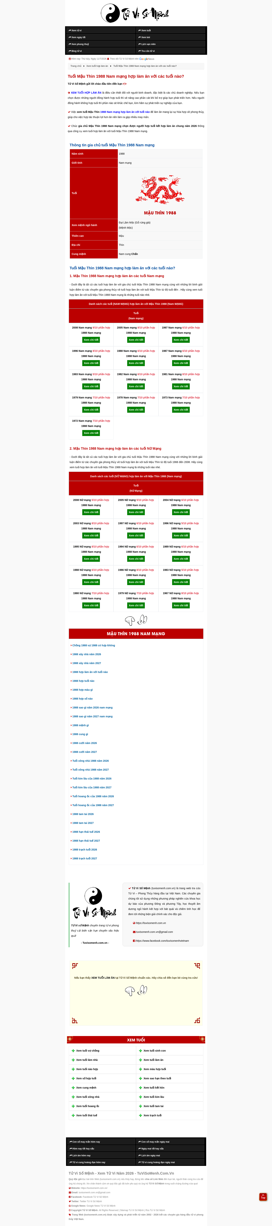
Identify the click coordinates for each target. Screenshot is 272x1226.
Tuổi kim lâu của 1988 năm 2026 (91, 778)
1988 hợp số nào (82, 698)
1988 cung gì (79, 734)
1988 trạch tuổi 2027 (84, 858)
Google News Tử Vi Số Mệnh (101, 1206)
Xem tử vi (75, 30)
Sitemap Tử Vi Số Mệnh (132, 1210)
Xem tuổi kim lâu (154, 1096)
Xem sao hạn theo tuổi (157, 1078)
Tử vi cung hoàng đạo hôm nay (87, 1162)
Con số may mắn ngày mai (153, 1141)
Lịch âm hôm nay (80, 1155)
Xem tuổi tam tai (154, 1106)
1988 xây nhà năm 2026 (86, 654)
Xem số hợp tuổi (86, 1078)
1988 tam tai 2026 (82, 814)
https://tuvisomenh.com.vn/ (94, 1188)
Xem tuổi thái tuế (86, 1115)
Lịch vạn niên (147, 44)
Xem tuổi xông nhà (87, 1096)
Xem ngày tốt (77, 37)
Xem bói (144, 37)
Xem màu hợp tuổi (155, 1069)
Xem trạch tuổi (153, 1115)
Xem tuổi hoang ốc (87, 1106)
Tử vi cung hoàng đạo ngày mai (156, 1162)
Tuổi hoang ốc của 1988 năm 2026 (92, 796)
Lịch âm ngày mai (149, 1155)
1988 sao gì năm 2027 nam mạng (92, 716)
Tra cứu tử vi (146, 51)
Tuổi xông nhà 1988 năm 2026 (90, 760)
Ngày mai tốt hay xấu (150, 1148)
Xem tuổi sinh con (155, 1050)
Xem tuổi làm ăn (153, 1059)
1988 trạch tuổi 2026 (84, 849)
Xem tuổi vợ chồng (87, 1050)
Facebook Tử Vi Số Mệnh (95, 1197)
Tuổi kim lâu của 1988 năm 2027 (91, 787)
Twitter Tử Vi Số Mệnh (91, 1201)
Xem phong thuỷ (79, 44)
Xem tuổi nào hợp (87, 1069)
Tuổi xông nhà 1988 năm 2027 (90, 769)
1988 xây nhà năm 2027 (86, 663)
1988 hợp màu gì (82, 689)
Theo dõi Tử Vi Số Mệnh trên (132, 59)
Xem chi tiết (91, 339)
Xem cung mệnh (86, 1087)
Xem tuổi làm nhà (87, 1059)
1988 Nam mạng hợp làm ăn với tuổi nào (125, 111)
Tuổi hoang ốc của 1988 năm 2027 (92, 805)
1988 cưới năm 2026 (84, 743)
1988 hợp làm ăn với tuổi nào (89, 672)
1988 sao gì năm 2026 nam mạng (92, 707)
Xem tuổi (144, 30)
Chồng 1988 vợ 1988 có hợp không (93, 645)
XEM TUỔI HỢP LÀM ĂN (86, 92)
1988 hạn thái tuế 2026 (85, 831)
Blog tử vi (75, 51)
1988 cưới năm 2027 (84, 751)
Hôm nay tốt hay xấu (82, 1148)
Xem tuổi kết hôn (154, 1087)
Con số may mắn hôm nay (85, 1141)
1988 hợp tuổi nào (82, 680)
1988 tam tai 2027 (82, 822)
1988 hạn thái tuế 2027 (85, 840)
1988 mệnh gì (80, 725)
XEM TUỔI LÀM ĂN (103, 977)
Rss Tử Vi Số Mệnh (155, 1210)
